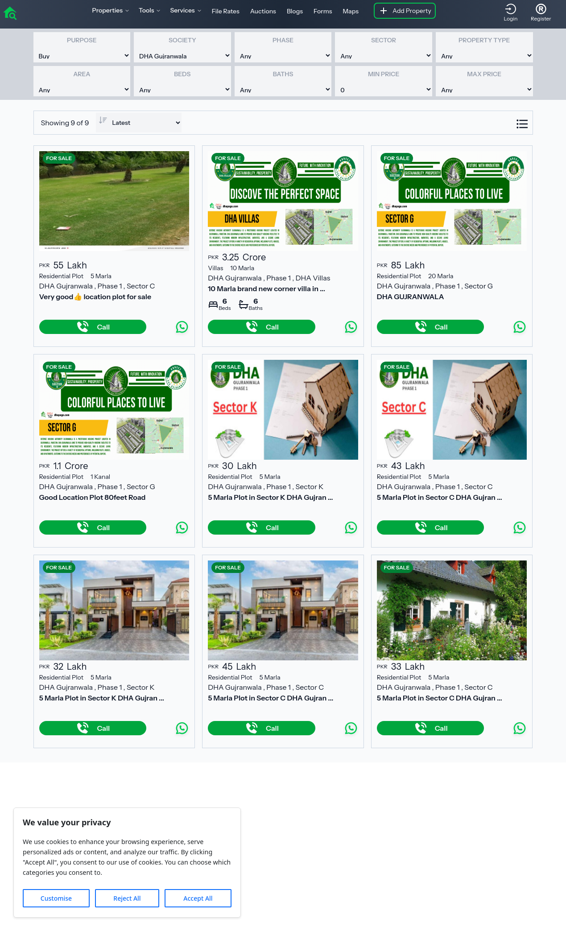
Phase (283, 40)
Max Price (484, 74)
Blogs (295, 11)
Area (81, 74)
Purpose (81, 40)
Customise (56, 898)
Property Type (484, 40)
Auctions (263, 11)
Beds (182, 74)
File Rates (226, 11)
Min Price (383, 74)
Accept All (197, 898)
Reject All (126, 898)
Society (182, 40)
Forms (323, 11)
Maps (351, 11)
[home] (10, 12)
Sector (383, 40)
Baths (283, 74)
